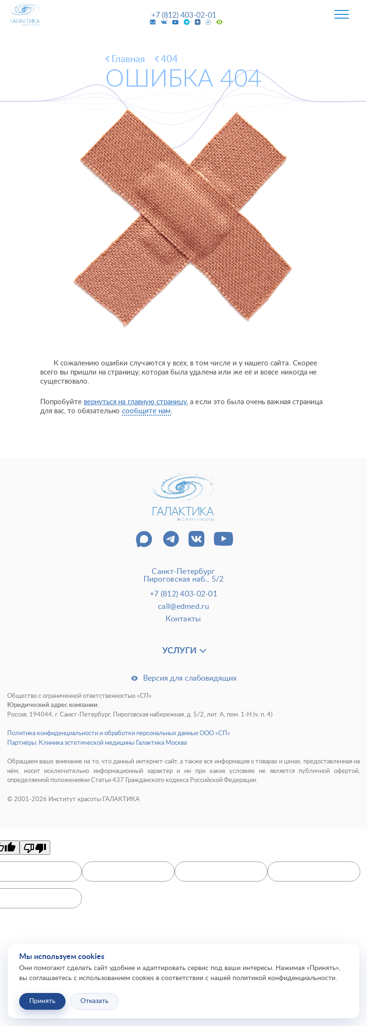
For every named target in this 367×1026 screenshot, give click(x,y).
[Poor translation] (35, 847)
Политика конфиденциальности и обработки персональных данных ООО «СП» (118, 733)
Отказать (94, 1001)
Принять (42, 1001)
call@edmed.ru (183, 606)
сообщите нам (146, 411)
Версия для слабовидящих (184, 678)
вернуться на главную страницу (135, 402)
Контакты (183, 619)
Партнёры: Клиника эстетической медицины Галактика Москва (97, 743)
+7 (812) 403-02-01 (183, 15)
